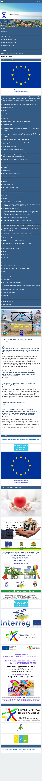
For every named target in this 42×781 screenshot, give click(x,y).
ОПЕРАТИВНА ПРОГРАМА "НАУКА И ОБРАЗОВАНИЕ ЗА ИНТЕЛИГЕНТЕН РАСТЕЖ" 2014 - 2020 (20, 236)
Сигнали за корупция (8, 301)
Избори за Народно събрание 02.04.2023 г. (13, 149)
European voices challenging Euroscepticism (13, 240)
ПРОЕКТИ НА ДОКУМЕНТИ (9, 260)
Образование (6, 279)
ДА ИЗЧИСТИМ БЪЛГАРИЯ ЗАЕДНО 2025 (14, 402)
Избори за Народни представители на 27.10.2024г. (16, 139)
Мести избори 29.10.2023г (9, 146)
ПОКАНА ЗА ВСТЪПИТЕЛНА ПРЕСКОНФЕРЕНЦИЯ (17, 339)
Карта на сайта (7, 304)
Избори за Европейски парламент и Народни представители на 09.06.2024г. (19, 142)
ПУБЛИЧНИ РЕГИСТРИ (8, 274)
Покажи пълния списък (8, 431)
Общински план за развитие (10, 262)
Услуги (4, 190)
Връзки (4, 271)
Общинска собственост (9, 298)
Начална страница (6, 56)
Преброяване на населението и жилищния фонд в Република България (21, 104)
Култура (5, 198)
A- (39, 1)
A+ (37, 1)
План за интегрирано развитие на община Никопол (16, 268)
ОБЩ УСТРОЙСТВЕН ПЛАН (9, 265)
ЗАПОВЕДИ (5, 295)
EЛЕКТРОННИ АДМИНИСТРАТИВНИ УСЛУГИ (13, 192)
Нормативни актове (8, 276)
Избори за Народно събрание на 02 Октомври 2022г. (16, 152)
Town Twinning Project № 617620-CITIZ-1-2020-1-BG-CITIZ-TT (17, 243)
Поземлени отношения (9, 292)
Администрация (7, 170)
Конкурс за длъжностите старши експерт (14, 289)
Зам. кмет (5, 115)
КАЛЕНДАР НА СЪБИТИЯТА (9, 113)
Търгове (5, 195)
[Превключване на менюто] (2, 1)
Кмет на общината (8, 107)
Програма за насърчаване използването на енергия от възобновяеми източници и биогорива (21, 286)
